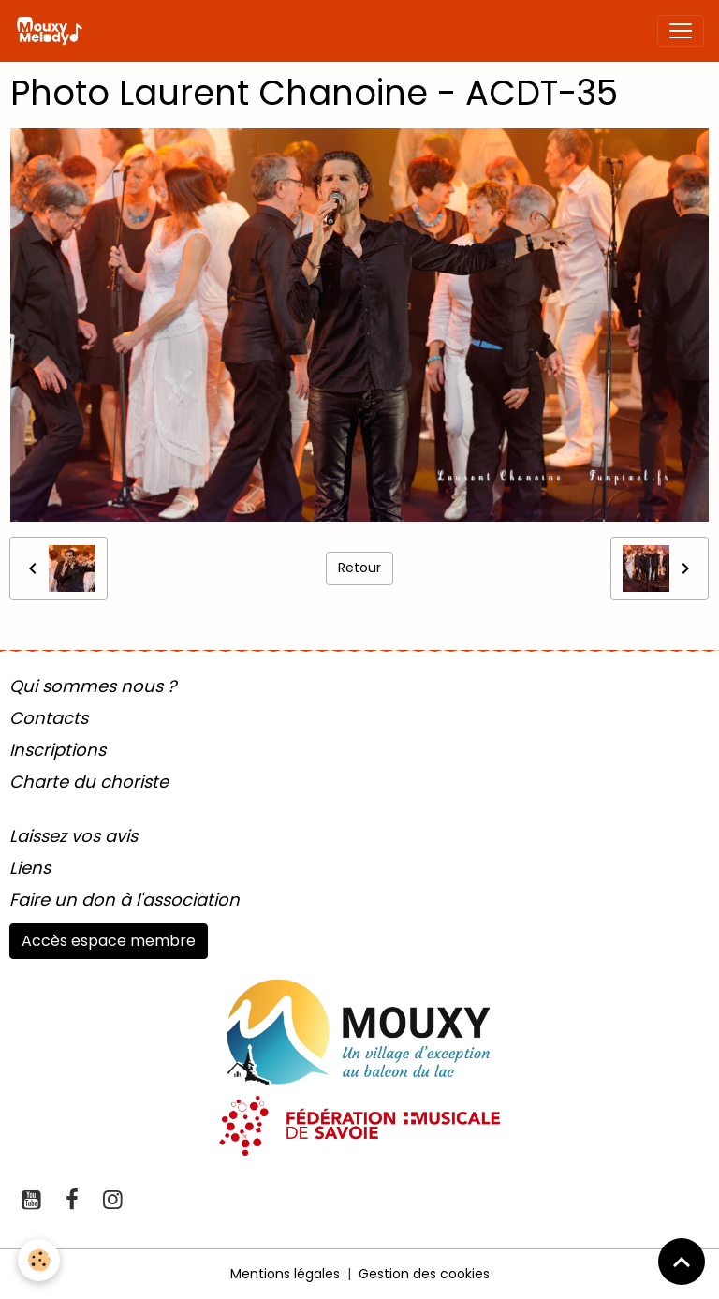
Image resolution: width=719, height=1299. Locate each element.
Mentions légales (285, 1273)
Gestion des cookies (424, 1273)
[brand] (53, 31)
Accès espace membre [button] (109, 941)
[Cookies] (40, 1260)
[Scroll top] (681, 1261)
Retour (359, 567)
